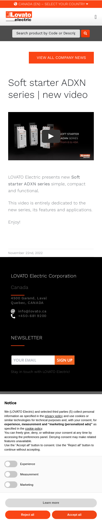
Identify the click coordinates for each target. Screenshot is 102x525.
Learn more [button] (51, 502)
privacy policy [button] (54, 416)
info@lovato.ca (29, 311)
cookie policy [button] (33, 428)
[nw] (43, 356)
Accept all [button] (74, 514)
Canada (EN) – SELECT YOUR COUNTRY (51, 4)
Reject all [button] (27, 514)
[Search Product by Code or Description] (46, 33)
